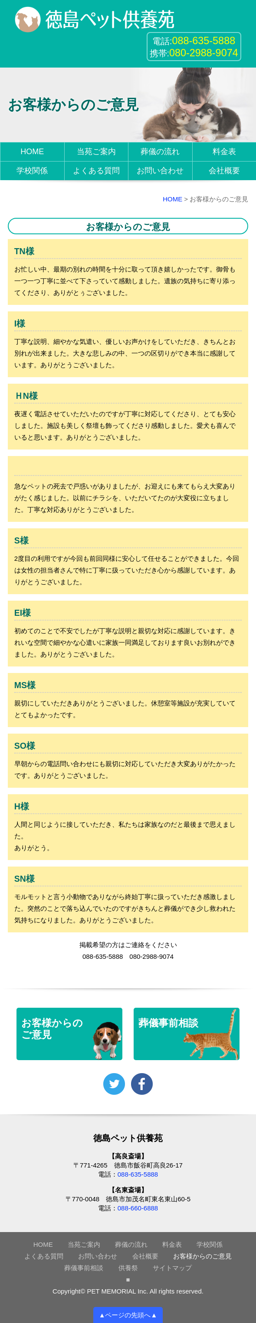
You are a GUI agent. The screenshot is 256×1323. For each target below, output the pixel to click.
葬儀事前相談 (83, 1267)
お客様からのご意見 (202, 1256)
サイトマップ (172, 1267)
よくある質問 (96, 170)
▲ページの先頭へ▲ (128, 1315)
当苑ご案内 (96, 151)
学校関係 (32, 170)
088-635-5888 (138, 1174)
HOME (32, 151)
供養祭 (128, 1267)
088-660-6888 (138, 1208)
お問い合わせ (160, 170)
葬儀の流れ (160, 151)
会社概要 (224, 170)
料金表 (224, 151)
